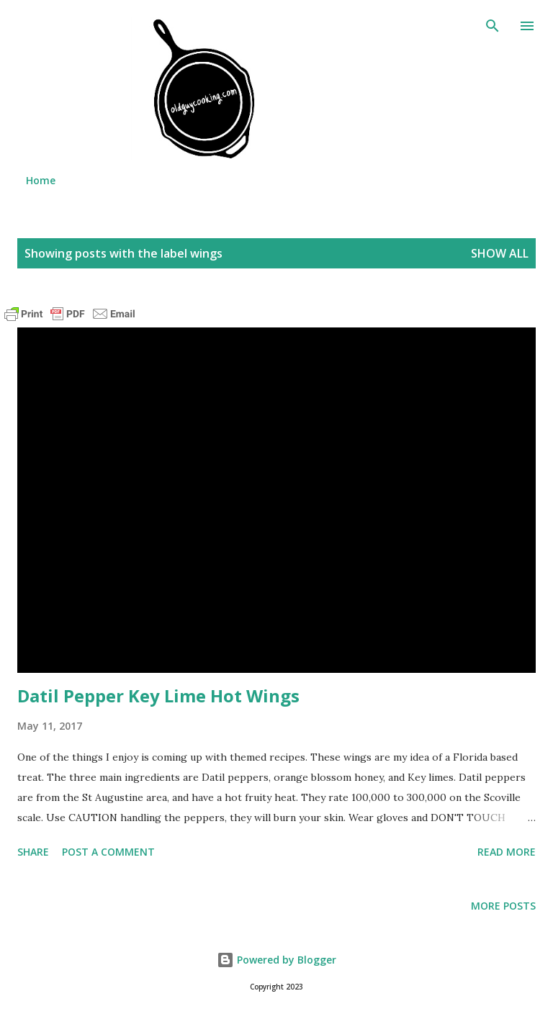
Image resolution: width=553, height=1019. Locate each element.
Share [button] (33, 852)
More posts (503, 905)
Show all (500, 253)
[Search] (492, 26)
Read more (506, 852)
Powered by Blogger (276, 959)
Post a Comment (108, 852)
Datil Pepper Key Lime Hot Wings (158, 695)
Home (40, 180)
